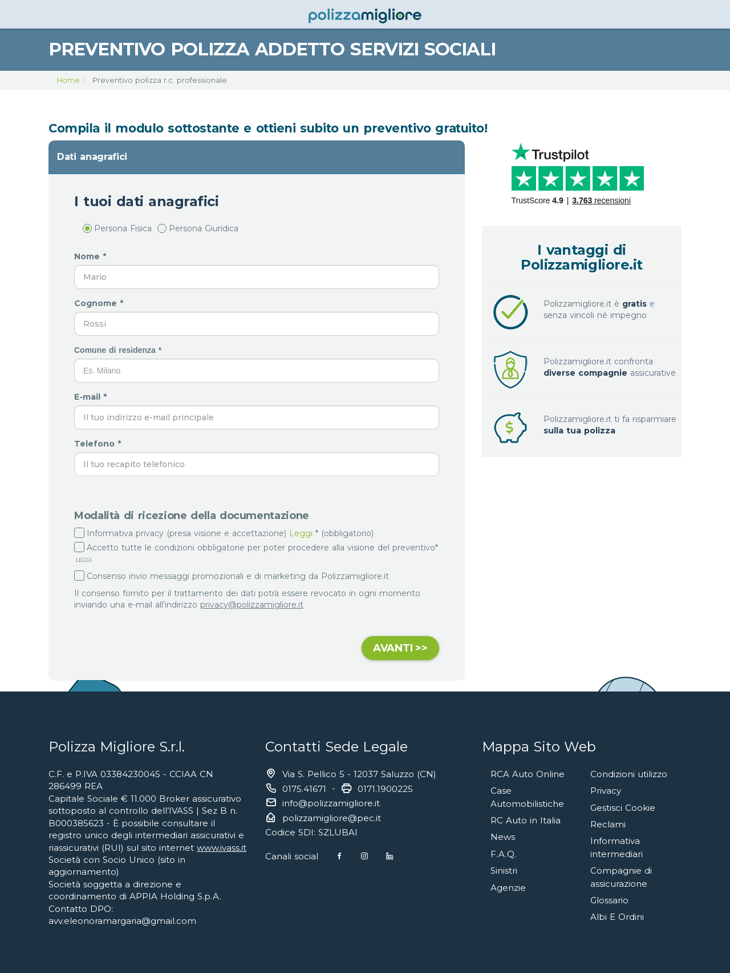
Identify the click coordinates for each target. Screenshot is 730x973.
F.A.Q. (503, 851)
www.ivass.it (221, 847)
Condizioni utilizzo (628, 774)
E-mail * (92, 397)
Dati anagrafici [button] (92, 156)
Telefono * (99, 444)
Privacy (605, 790)
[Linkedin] (391, 856)
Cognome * (100, 303)
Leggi (301, 533)
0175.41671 (304, 788)
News (502, 835)
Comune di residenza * (119, 350)
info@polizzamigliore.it (331, 803)
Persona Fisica (117, 228)
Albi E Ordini (617, 912)
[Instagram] (365, 856)
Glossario (609, 895)
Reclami (608, 822)
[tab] (256, 157)
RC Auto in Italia (525, 818)
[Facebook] (340, 856)
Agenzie (508, 883)
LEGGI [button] (83, 560)
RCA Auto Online (527, 774)
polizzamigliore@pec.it (331, 818)
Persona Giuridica (197, 228)
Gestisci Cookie (622, 806)
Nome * (91, 256)
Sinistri (503, 867)
